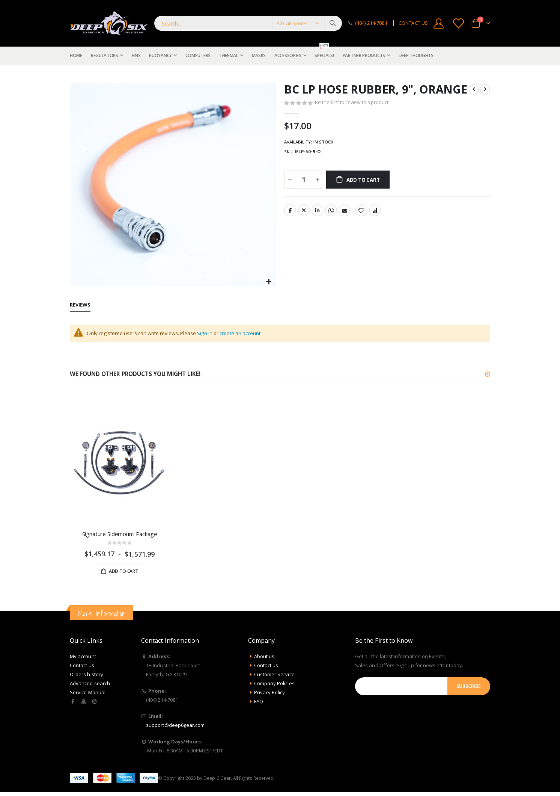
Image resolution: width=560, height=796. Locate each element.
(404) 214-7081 (371, 23)
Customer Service (274, 675)
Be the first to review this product (352, 103)
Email (346, 213)
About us (264, 657)
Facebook (290, 213)
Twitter (304, 213)
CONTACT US (413, 23)
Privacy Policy (269, 693)
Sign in (210, 333)
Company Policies (274, 684)
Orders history (86, 675)
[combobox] (248, 23)
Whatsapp (332, 213)
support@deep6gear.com (175, 726)
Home (72, 73)
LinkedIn (318, 213)
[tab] (80, 305)
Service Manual (87, 693)
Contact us (82, 666)
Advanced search (90, 684)
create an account (248, 333)
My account (83, 657)
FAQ (258, 702)
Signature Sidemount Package (119, 534)
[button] (268, 281)
